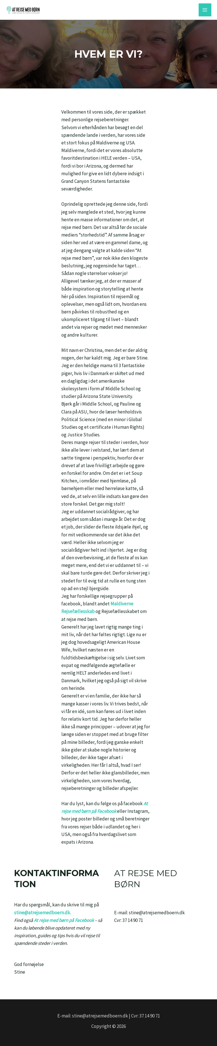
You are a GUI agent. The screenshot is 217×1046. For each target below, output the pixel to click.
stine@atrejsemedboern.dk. (42, 912)
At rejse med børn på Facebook (64, 920)
